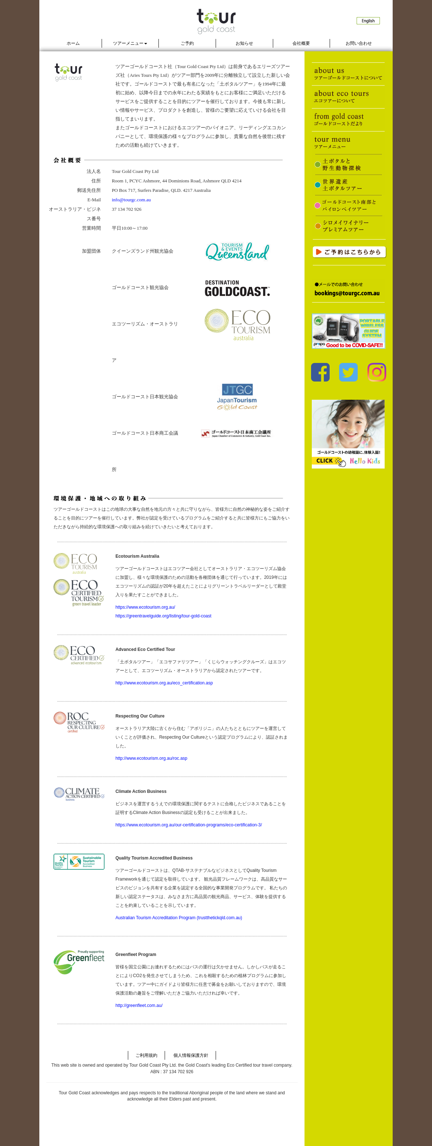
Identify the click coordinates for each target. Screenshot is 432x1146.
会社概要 (301, 43)
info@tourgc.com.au (131, 199)
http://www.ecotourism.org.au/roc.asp (151, 758)
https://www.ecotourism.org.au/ (145, 607)
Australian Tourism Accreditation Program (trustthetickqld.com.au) (178, 917)
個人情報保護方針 (190, 1055)
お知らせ (244, 43)
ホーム (73, 43)
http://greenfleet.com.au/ (138, 1005)
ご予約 (187, 43)
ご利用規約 (146, 1055)
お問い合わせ (359, 43)
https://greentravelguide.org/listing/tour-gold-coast (163, 616)
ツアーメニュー (130, 43)
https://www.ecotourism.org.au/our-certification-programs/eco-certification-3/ (188, 824)
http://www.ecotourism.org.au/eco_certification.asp (164, 682)
